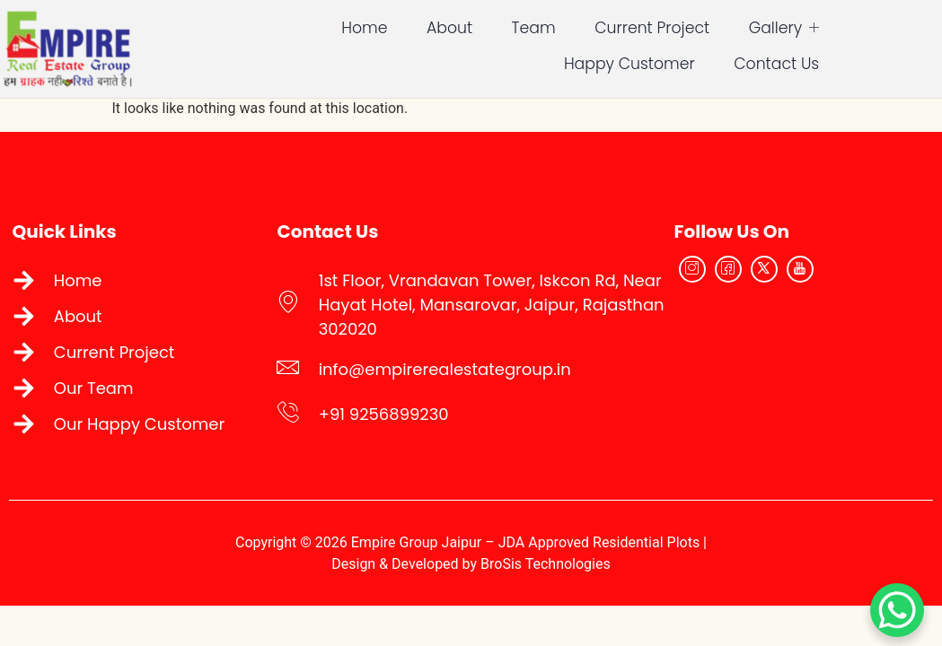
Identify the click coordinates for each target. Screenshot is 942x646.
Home (297, 26)
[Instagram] (721, 275)
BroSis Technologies (545, 574)
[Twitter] (792, 275)
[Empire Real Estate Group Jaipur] (820, 362)
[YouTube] (828, 275)
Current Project (583, 26)
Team (465, 26)
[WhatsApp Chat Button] (897, 610)
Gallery (715, 26)
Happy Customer (856, 26)
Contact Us (879, 62)
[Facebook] (757, 275)
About (381, 26)
